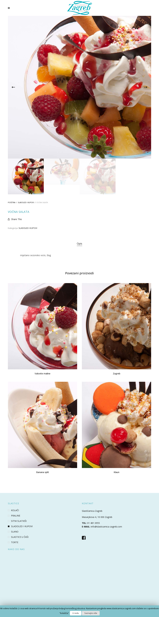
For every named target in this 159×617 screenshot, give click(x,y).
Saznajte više (90, 613)
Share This (15, 219)
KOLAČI (15, 510)
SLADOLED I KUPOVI (26, 202)
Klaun (116, 472)
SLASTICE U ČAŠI (19, 537)
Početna (11, 202)
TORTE (14, 542)
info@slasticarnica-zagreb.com (106, 526)
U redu (75, 613)
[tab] (79, 244)
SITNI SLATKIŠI (19, 521)
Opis (79, 243)
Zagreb (116, 373)
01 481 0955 (93, 522)
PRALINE (15, 516)
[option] (26, 176)
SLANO (14, 532)
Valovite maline (42, 373)
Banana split (42, 472)
